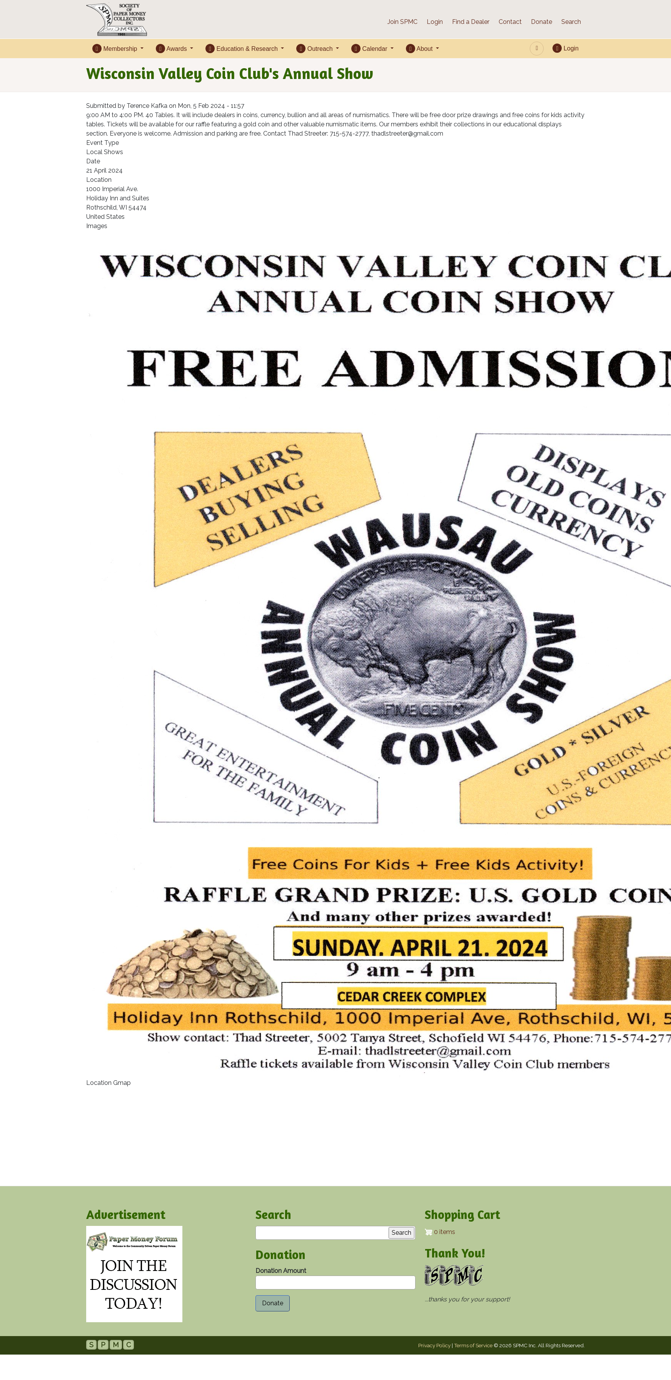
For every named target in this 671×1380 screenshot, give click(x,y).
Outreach (315, 48)
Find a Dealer (470, 21)
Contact (510, 21)
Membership (115, 48)
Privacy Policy (434, 1345)
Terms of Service (473, 1345)
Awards (172, 48)
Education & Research (242, 48)
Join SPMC (402, 21)
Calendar (370, 48)
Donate (541, 21)
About (420, 48)
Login (435, 21)
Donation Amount (280, 1270)
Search (571, 21)
